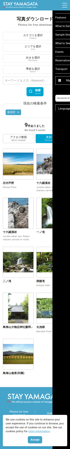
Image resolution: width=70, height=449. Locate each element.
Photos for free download (19, 413)
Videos (51, 413)
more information (39, 431)
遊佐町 (13, 112)
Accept (35, 439)
